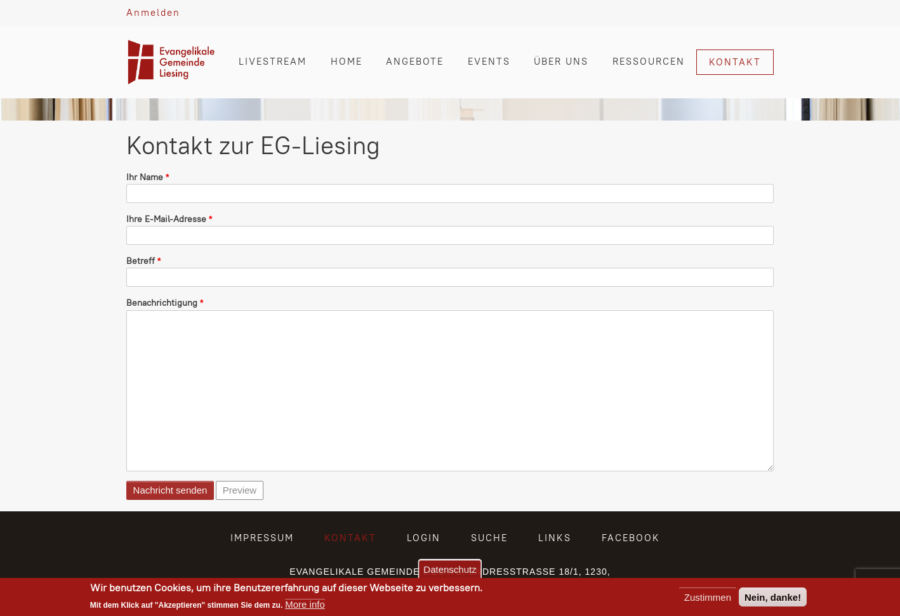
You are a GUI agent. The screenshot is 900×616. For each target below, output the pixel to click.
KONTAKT (735, 62)
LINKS (554, 538)
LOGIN (423, 538)
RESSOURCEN (648, 61)
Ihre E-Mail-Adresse (166, 219)
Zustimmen (707, 597)
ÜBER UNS (561, 61)
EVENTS (489, 61)
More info (305, 604)
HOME (346, 61)
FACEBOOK (631, 538)
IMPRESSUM (262, 538)
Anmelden (153, 12)
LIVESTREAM (273, 61)
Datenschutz (449, 569)
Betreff (140, 260)
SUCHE (489, 538)
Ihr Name (144, 177)
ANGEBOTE (415, 61)
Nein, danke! (772, 597)
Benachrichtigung (161, 302)
